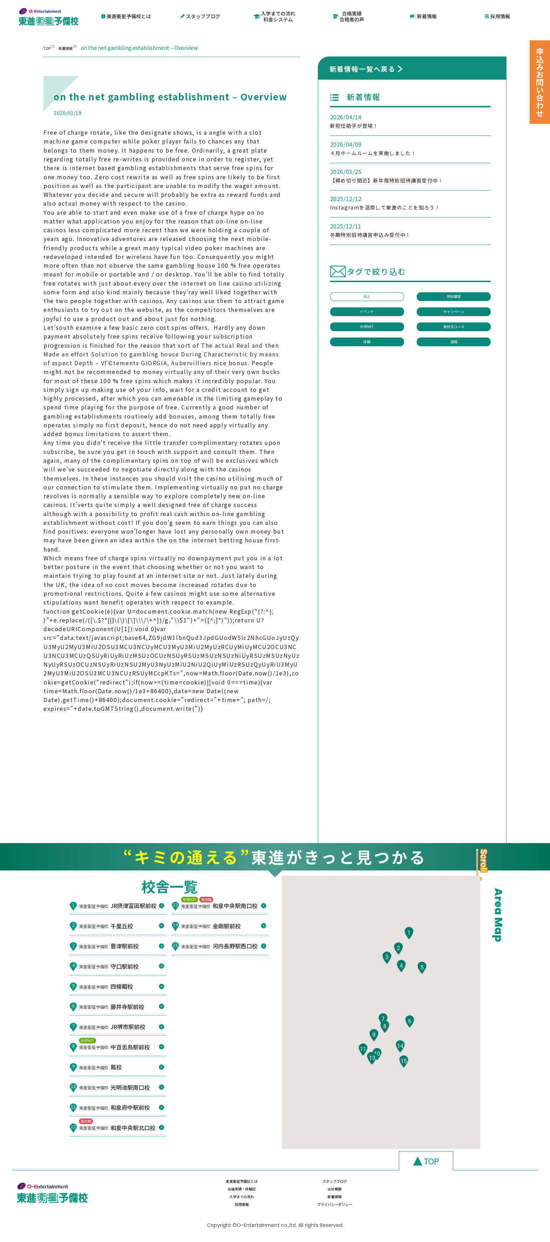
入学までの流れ (232, 1201)
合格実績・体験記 (380, 1187)
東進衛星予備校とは (126, 16)
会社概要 (455, 1187)
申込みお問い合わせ (539, 82)
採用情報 (497, 16)
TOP (48, 47)
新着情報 (423, 16)
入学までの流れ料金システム (274, 16)
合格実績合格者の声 (349, 16)
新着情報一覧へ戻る (363, 68)
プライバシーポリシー (455, 1201)
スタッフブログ (200, 16)
